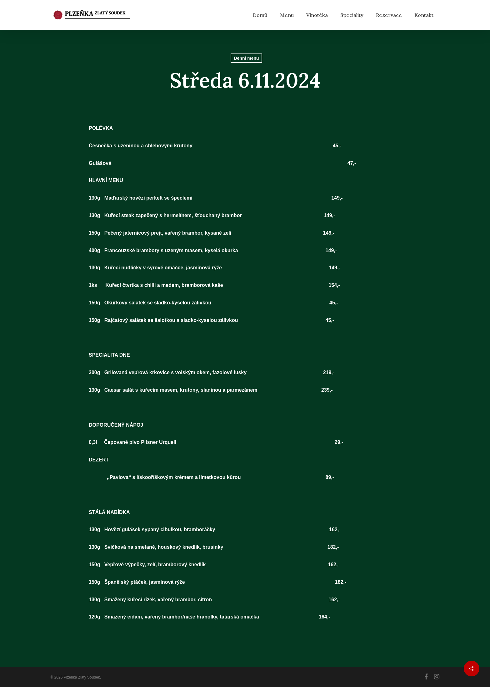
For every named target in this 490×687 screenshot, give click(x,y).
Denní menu (246, 58)
